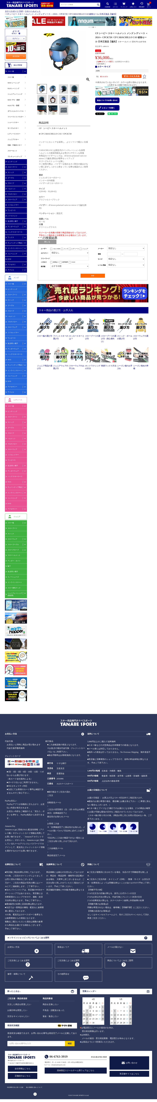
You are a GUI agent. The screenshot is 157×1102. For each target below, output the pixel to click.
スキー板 (11, 71)
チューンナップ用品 (15, 243)
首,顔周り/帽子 (13, 221)
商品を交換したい (51, 1004)
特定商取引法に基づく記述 (15, 1087)
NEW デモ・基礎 (14, 100)
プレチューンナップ (15, 156)
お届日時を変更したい (17, 1010)
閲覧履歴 (141, 5)
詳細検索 (107, 5)
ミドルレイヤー (13, 205)
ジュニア (85, 249)
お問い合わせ (131, 1063)
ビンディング (12, 162)
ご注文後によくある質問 (68, 960)
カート (149, 5)
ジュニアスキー (13, 139)
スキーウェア (12, 199)
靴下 (9, 566)
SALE (98, 51)
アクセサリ (12, 264)
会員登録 (16, 56)
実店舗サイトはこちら (129, 1074)
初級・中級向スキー (15, 145)
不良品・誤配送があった (54, 1010)
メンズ (66, 249)
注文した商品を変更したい (19, 1004)
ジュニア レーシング (15, 94)
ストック (11, 172)
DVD (9, 259)
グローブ (11, 183)
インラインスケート (15, 248)
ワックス (11, 237)
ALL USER (56, 249)
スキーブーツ (12, 167)
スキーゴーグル (13, 544)
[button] (33, 21)
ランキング (124, 4)
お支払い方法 (13, 947)
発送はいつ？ (63, 947)
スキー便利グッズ (14, 588)
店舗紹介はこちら (22, 1076)
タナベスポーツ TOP (14, 11)
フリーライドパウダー (16, 117)
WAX (9, 360)
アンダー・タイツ (14, 561)
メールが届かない (115, 947)
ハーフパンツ (12, 216)
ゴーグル (11, 178)
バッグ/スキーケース (15, 232)
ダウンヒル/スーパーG (16, 111)
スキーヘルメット (33, 11)
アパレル (11, 270)
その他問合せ (63, 974)
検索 (98, 5)
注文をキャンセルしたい (18, 1016)
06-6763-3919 (59, 1056)
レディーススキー (14, 134)
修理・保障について (16, 974)
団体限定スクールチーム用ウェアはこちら (75, 1070)
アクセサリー (12, 387)
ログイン (16, 38)
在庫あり (56, 262)
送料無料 (65, 262)
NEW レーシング (14, 83)
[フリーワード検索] (69, 258)
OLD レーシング (13, 88)
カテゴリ (115, 5)
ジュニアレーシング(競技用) (15, 594)
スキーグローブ (13, 550)
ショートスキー (13, 122)
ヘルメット (12, 189)
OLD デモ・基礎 (13, 105)
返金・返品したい (51, 1016)
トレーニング (12, 254)
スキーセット (12, 151)
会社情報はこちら (22, 1069)
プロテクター (12, 194)
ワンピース (12, 210)
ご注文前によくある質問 (18, 960)
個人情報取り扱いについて (34, 1087)
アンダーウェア (13, 227)
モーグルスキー (13, 128)
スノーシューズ (13, 577)
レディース (75, 249)
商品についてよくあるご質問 (120, 960)
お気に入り (133, 5)
